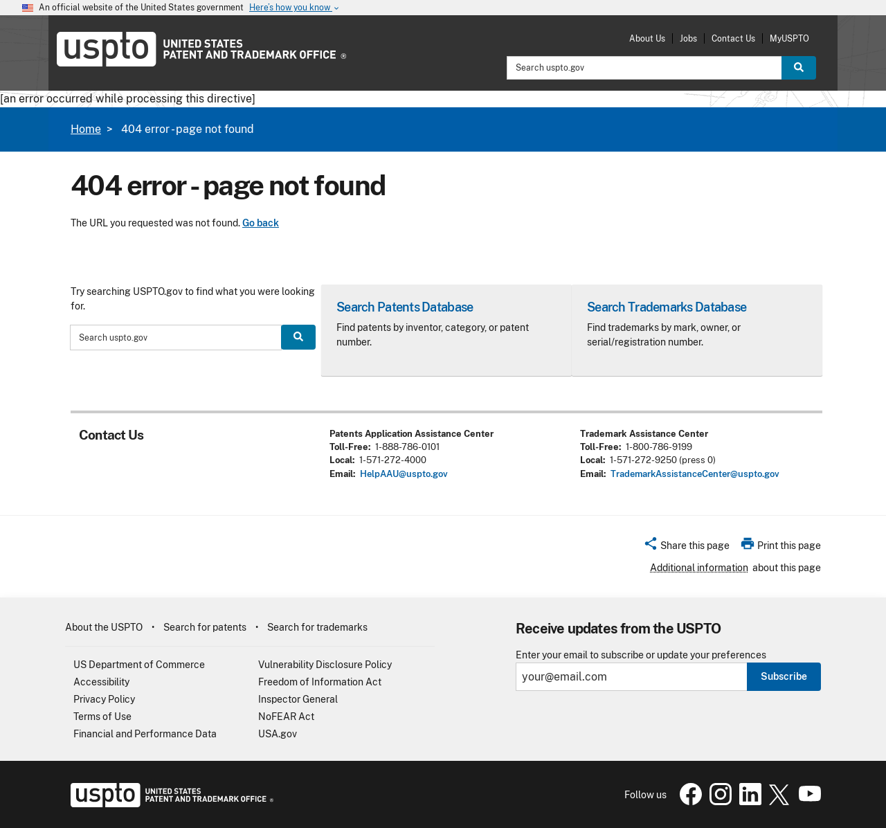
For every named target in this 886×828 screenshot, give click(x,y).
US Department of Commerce (139, 664)
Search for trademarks (317, 627)
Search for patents (204, 627)
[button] (686, 547)
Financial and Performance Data (145, 733)
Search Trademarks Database (666, 307)
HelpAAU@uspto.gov (404, 474)
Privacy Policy (104, 699)
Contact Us (733, 38)
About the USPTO (104, 627)
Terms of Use (102, 716)
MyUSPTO (789, 38)
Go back (260, 222)
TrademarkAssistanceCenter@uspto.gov (695, 474)
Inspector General (298, 699)
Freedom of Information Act (319, 681)
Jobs (688, 38)
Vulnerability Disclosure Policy (325, 664)
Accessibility (101, 681)
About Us (647, 38)
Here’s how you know (295, 8)
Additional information (699, 567)
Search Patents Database (404, 307)
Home (86, 129)
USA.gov (277, 733)
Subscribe (784, 676)
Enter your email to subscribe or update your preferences (641, 655)
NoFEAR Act (286, 716)
